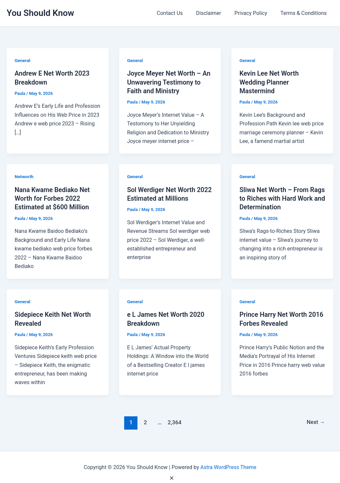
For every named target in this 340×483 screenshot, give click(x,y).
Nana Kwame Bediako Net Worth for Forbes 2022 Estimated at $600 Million (53, 197)
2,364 (174, 421)
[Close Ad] (171, 478)
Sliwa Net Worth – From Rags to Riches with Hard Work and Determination (276, 197)
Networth (24, 176)
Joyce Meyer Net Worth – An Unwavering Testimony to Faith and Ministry (169, 82)
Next (315, 421)
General (23, 60)
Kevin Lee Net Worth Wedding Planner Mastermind (269, 82)
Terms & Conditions (305, 13)
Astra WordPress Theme (228, 466)
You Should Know (40, 13)
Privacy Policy (254, 13)
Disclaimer (215, 13)
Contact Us (179, 13)
